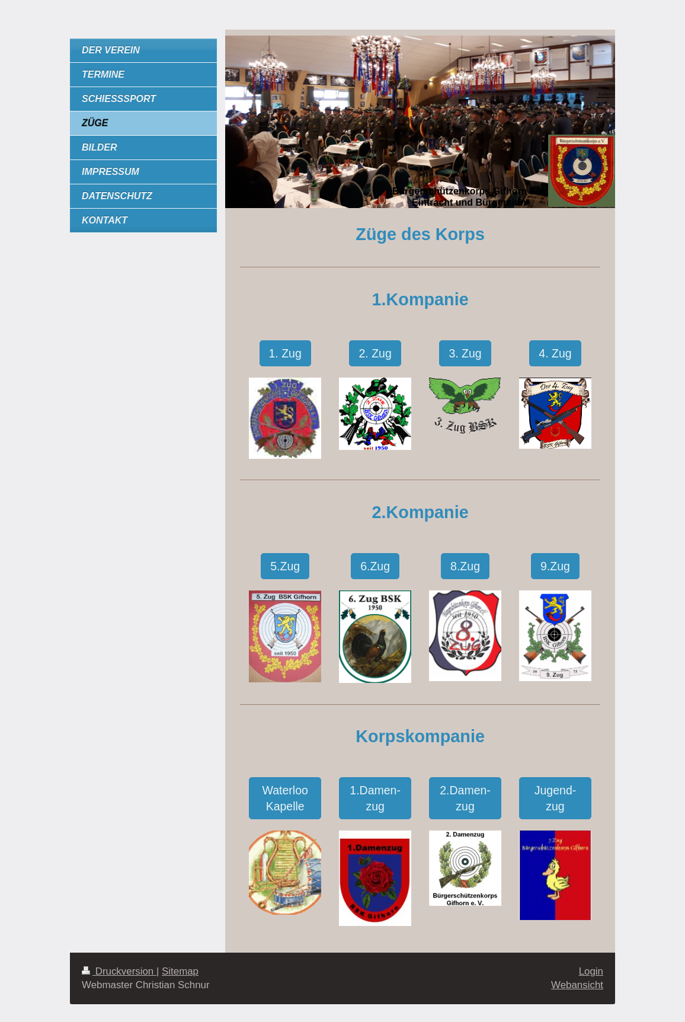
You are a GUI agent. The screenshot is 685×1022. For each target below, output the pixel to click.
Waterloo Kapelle (285, 798)
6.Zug (375, 566)
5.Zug (285, 566)
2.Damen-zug (465, 798)
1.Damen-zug (375, 798)
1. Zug (285, 353)
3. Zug (465, 353)
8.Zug (465, 566)
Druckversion (119, 971)
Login (591, 971)
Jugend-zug (555, 798)
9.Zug (555, 566)
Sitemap (180, 971)
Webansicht (577, 985)
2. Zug (374, 353)
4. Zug (555, 353)
